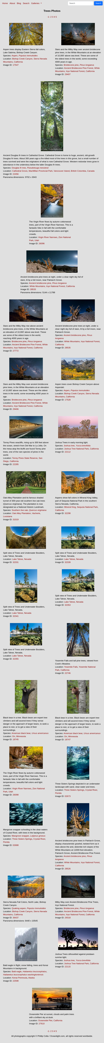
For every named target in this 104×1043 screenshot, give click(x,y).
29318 (68, 917)
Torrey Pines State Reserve (25, 458)
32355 (16, 659)
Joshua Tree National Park (76, 449)
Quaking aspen (19, 908)
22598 (16, 981)
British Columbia (78, 171)
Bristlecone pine (71, 65)
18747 (68, 739)
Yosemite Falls (71, 667)
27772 (16, 351)
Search (26, 3)
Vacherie (36, 513)
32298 (68, 513)
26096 (42, 243)
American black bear (21, 733)
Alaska (31, 978)
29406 (16, 409)
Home (5, 3)
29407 (68, 74)
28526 (68, 868)
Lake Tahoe (17, 559)
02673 (68, 796)
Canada (90, 171)
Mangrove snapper (20, 836)
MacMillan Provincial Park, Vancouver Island (49, 171)
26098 (16, 795)
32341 (16, 616)
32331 (16, 562)
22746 (68, 673)
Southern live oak (20, 510)
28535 (68, 347)
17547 (16, 65)
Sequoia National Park (87, 507)
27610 (42, 1023)
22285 (16, 464)
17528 (68, 400)
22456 (16, 174)
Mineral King (70, 507)
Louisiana (7, 516)
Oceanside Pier (45, 1020)
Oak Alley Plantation (21, 513)
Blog (19, 3)
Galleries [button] (35, 3)
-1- (48, 17)
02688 (16, 845)
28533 (33, 289)
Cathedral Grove (20, 171)
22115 (68, 966)
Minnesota (21, 736)
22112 (68, 452)
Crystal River (91, 790)
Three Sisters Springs (74, 790)
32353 (68, 605)
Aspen (15, 55)
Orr (13, 736)
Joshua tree (69, 445)
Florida (58, 793)
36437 (16, 917)
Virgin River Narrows (47, 237)
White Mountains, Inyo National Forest (47, 286)
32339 (68, 562)
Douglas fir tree (19, 168)
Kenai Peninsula (19, 978)
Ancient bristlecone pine (40, 283)
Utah (37, 240)
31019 (16, 519)
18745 (16, 739)
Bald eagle (17, 971)
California (18, 62)
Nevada (27, 559)
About (12, 3)
